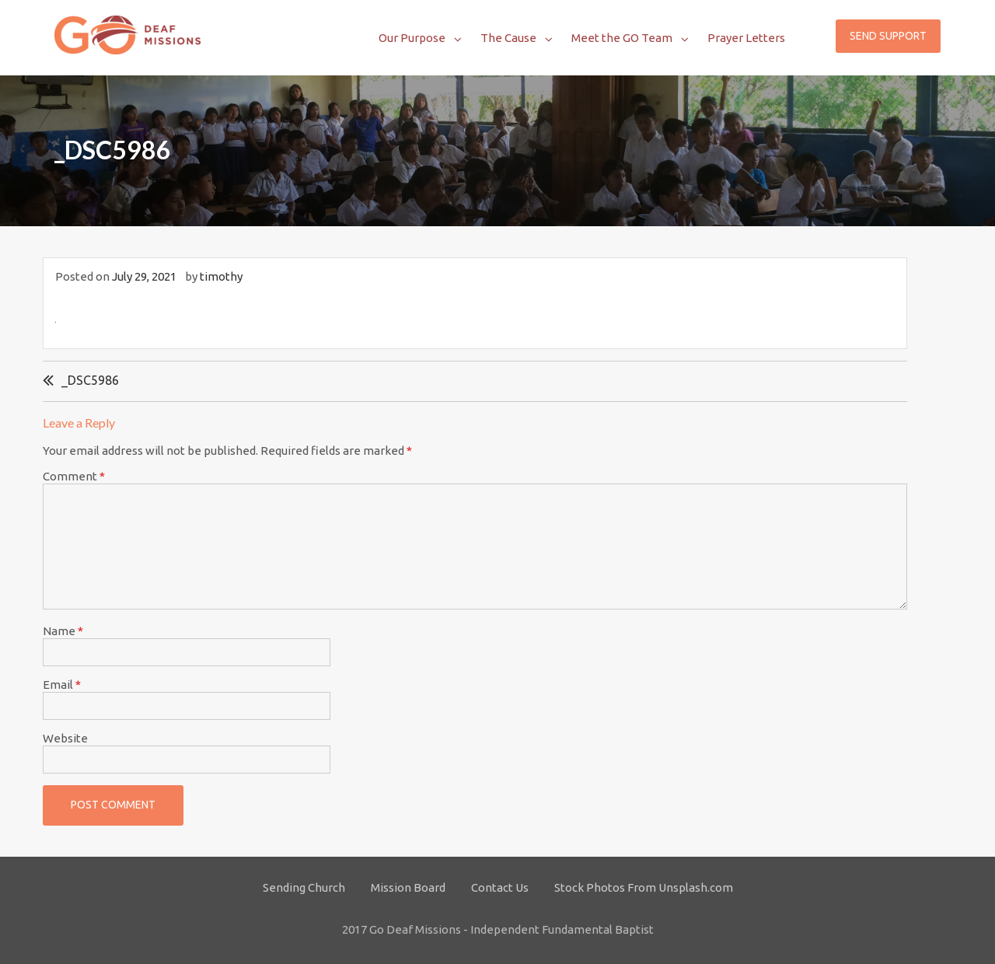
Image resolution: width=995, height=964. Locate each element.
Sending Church (304, 887)
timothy (221, 276)
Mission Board (408, 887)
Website (65, 738)
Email (62, 684)
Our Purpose (412, 37)
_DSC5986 (90, 380)
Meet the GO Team (621, 37)
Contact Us (500, 887)
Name (63, 630)
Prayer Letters (746, 37)
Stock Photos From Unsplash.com (643, 887)
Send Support (888, 36)
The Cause (508, 37)
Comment (74, 476)
